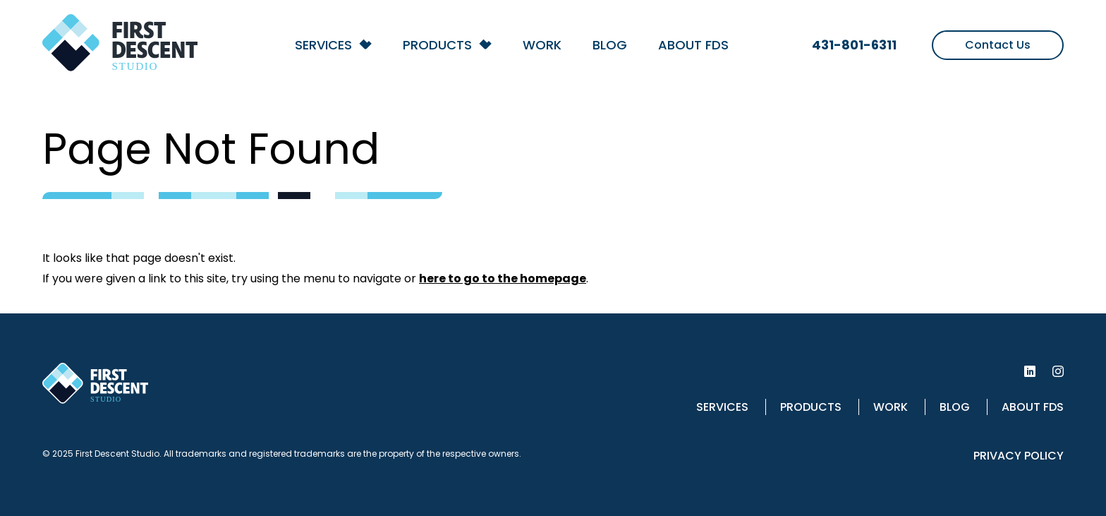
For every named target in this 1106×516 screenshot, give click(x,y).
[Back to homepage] (120, 47)
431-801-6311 (854, 45)
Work (542, 45)
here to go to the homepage (502, 278)
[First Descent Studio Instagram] (1058, 371)
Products (437, 45)
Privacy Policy (1018, 456)
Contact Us (998, 45)
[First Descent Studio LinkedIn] (1029, 371)
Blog (609, 45)
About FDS (693, 45)
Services (323, 45)
